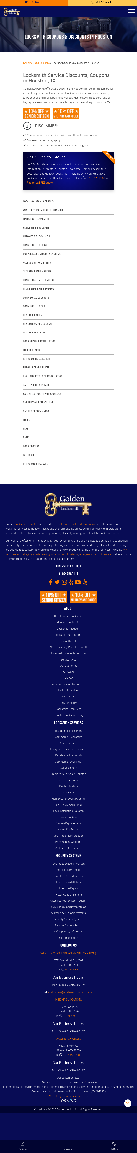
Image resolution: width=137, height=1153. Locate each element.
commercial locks (34, 306)
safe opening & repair (36, 385)
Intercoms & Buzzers (35, 463)
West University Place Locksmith (43, 210)
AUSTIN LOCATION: (68, 1038)
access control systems (38, 262)
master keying (41, 554)
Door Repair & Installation (68, 836)
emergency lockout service (95, 554)
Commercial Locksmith (68, 737)
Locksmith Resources (68, 709)
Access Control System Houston (68, 900)
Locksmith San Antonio (68, 635)
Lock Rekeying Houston (69, 805)
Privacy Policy (68, 703)
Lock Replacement (69, 780)
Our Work (68, 672)
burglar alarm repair (36, 367)
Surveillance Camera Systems (68, 913)
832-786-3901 (72, 969)
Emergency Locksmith (36, 219)
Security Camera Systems (68, 919)
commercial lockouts (36, 297)
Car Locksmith (68, 743)
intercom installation (36, 358)
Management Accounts (68, 842)
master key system (34, 332)
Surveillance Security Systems (68, 907)
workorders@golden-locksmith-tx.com (68, 992)
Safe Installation (68, 938)
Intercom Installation (68, 882)
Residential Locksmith (36, 227)
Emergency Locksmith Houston (68, 749)
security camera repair (37, 271)
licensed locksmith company (78, 524)
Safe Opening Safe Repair (68, 931)
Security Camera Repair (68, 925)
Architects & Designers (68, 848)
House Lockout (69, 817)
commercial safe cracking (39, 280)
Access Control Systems (68, 894)
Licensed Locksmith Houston (68, 653)
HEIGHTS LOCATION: (68, 999)
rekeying (27, 554)
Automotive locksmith (36, 236)
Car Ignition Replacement (38, 402)
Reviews (68, 678)
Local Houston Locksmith (38, 201)
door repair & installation (39, 341)
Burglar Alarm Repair (69, 870)
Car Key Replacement (68, 823)
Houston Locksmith (68, 622)
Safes (26, 437)
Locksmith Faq (68, 696)
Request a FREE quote (40, 182)
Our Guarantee (68, 665)
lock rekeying (31, 350)
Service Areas (68, 659)
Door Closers (31, 446)
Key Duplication (68, 786)
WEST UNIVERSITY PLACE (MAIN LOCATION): (68, 953)
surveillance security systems (42, 254)
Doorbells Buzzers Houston (68, 864)
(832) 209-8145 (72, 1016)
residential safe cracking (38, 288)
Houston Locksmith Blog (68, 715)
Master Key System (68, 829)
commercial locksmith (36, 245)
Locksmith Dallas (68, 641)
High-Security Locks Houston (68, 798)
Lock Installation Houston (68, 811)
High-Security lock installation (42, 376)
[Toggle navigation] (131, 11)
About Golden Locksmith (68, 616)
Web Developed (75, 1096)
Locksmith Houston (26, 524)
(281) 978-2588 (96, 178)
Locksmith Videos (68, 690)
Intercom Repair (68, 888)
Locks (26, 420)
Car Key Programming (36, 411)
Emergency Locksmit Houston (68, 774)
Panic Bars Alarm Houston (68, 876)
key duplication (32, 315)
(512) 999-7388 (72, 1055)
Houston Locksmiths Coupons (68, 684)
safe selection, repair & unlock (42, 393)
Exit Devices (30, 455)
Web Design (56, 1096)
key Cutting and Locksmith (39, 323)
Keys (26, 428)
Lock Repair (68, 792)
